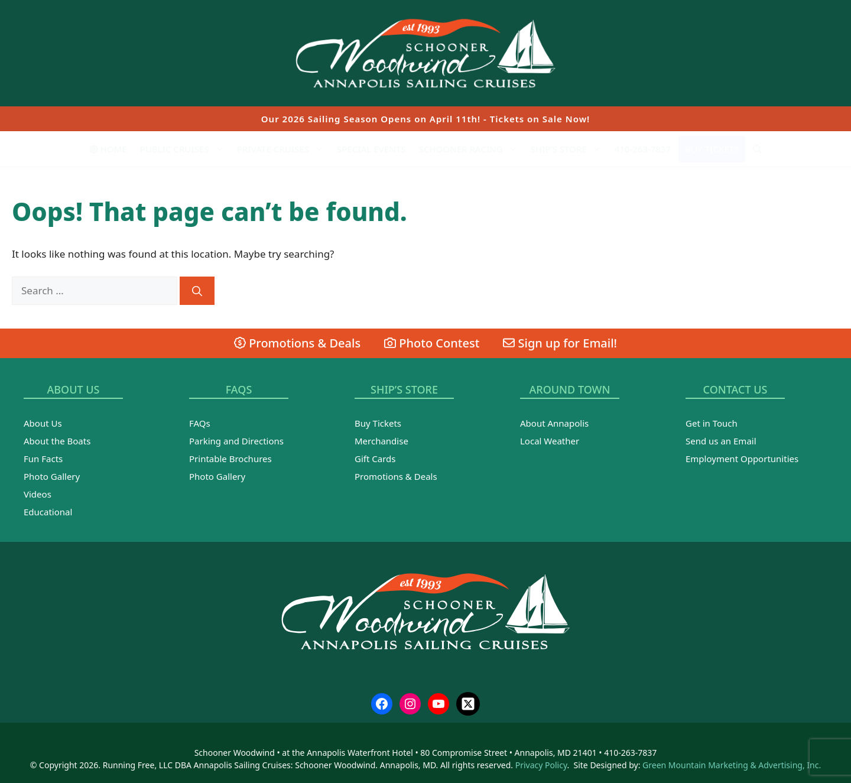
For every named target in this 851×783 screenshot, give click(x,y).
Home (108, 149)
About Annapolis (554, 423)
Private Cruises (283, 149)
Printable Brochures (230, 458)
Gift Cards (375, 458)
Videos (37, 494)
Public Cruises (185, 149)
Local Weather (549, 441)
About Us (43, 423)
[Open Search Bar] (757, 149)
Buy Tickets (712, 149)
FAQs (199, 423)
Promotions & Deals (297, 343)
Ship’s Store (569, 149)
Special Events (371, 149)
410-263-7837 (643, 149)
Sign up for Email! (560, 343)
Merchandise (381, 441)
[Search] (197, 291)
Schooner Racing (471, 149)
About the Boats (57, 441)
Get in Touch (712, 423)
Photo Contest (431, 343)
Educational (48, 512)
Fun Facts (43, 458)
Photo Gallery (52, 476)
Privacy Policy (541, 765)
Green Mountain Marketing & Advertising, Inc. (731, 765)
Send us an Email (721, 441)
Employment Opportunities (742, 458)
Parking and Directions (236, 441)
